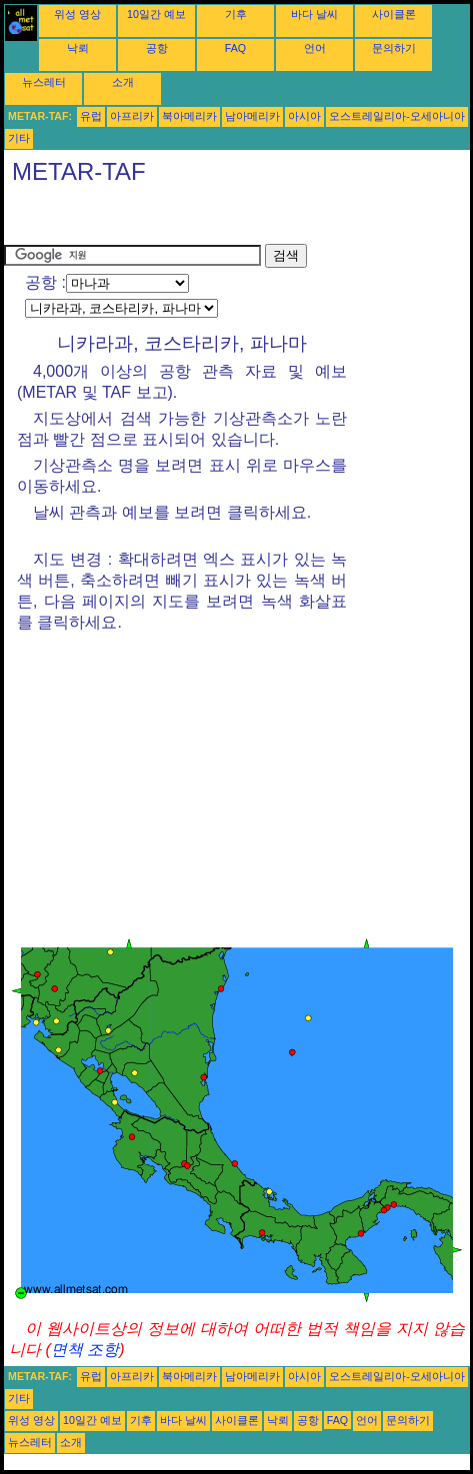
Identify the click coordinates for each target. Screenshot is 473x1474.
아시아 (304, 116)
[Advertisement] (164, 219)
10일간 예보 (156, 14)
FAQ (235, 48)
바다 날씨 (314, 14)
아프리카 (132, 116)
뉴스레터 (44, 82)
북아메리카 (189, 116)
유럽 (91, 116)
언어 (315, 48)
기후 (236, 14)
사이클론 (394, 14)
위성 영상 (77, 14)
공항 (157, 48)
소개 (123, 82)
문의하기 (394, 48)
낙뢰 (78, 48)
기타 (19, 138)
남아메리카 (252, 116)
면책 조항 (85, 1349)
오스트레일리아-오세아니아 (397, 116)
